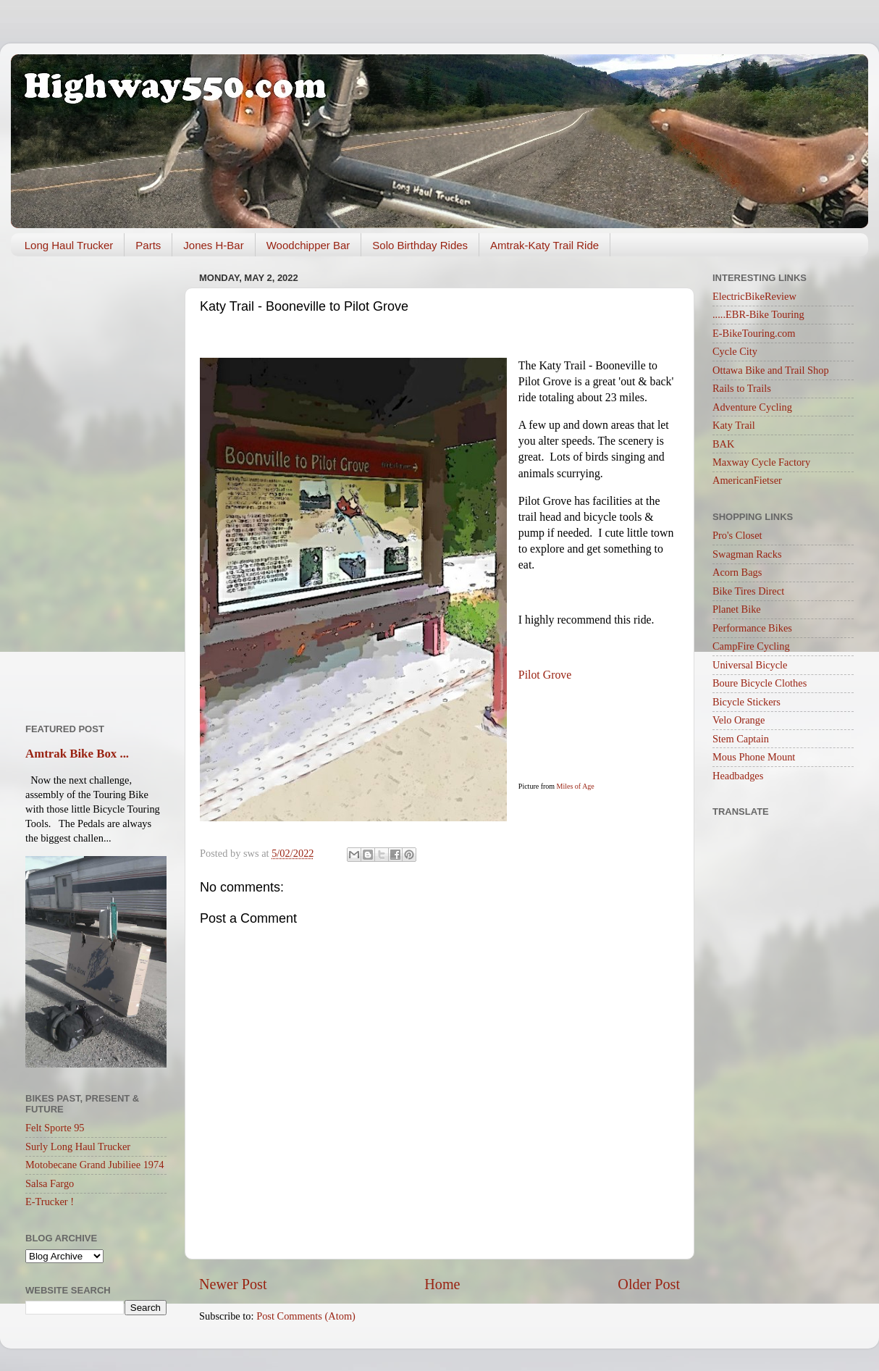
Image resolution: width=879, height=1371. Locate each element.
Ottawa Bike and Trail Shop (770, 370)
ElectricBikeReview (754, 296)
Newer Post (233, 1284)
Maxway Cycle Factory (761, 462)
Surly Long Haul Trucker (77, 1146)
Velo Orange (738, 720)
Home (442, 1284)
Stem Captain (740, 739)
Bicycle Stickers (746, 702)
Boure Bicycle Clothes (759, 683)
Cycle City (734, 351)
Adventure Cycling (752, 407)
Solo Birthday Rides (420, 245)
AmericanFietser (747, 480)
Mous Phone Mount (753, 757)
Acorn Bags (737, 572)
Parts (148, 245)
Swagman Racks (747, 554)
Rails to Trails (741, 388)
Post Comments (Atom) (306, 1316)
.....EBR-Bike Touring (758, 314)
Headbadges (737, 775)
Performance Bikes (752, 628)
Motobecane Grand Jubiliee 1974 (94, 1164)
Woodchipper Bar (308, 245)
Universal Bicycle (750, 665)
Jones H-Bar (213, 245)
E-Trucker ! (49, 1201)
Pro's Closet (737, 535)
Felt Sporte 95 (55, 1127)
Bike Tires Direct (748, 591)
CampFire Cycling (751, 646)
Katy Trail (733, 425)
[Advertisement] (96, 484)
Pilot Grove (544, 674)
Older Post (649, 1284)
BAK (723, 444)
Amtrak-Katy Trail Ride (544, 245)
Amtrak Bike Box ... (77, 753)
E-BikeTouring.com (754, 333)
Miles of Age (575, 786)
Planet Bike (736, 609)
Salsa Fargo (49, 1183)
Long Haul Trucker (69, 245)
